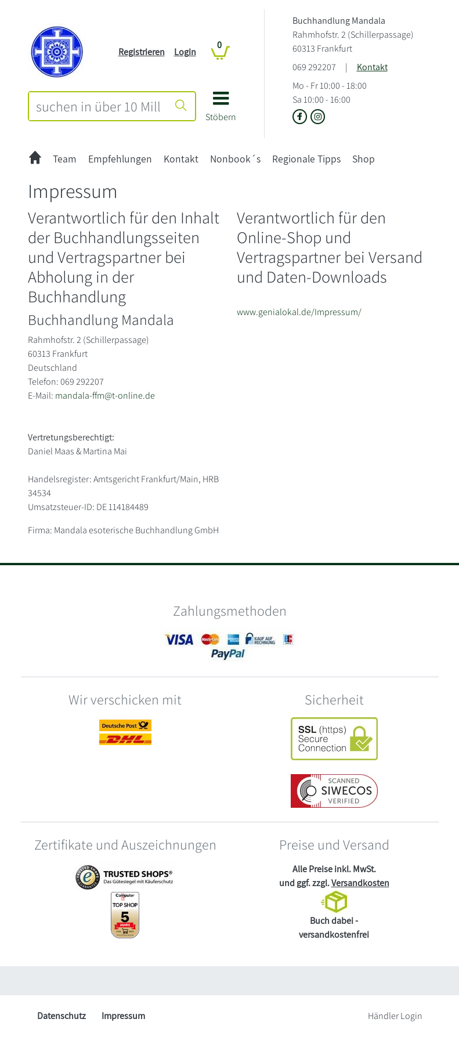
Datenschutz (61, 1016)
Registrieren (141, 52)
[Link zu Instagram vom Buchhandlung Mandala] (318, 117)
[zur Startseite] (35, 158)
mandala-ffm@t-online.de (105, 395)
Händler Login (395, 1016)
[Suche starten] (181, 106)
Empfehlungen (120, 158)
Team (65, 158)
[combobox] (98, 106)
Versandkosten (360, 883)
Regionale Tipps (306, 158)
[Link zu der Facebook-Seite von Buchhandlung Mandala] (301, 117)
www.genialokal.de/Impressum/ (299, 312)
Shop (363, 158)
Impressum (123, 1016)
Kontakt (372, 67)
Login (185, 52)
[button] (220, 110)
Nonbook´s (235, 158)
